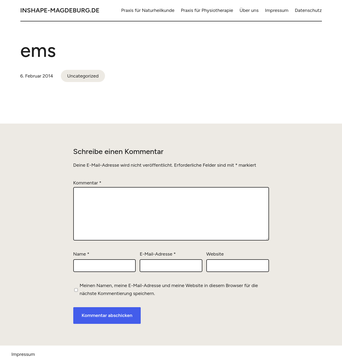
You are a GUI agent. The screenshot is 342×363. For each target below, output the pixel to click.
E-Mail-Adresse (158, 254)
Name (81, 254)
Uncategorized (83, 76)
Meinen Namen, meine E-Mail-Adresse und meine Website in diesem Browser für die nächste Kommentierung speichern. (169, 290)
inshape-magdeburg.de (60, 10)
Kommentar (87, 183)
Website (215, 254)
